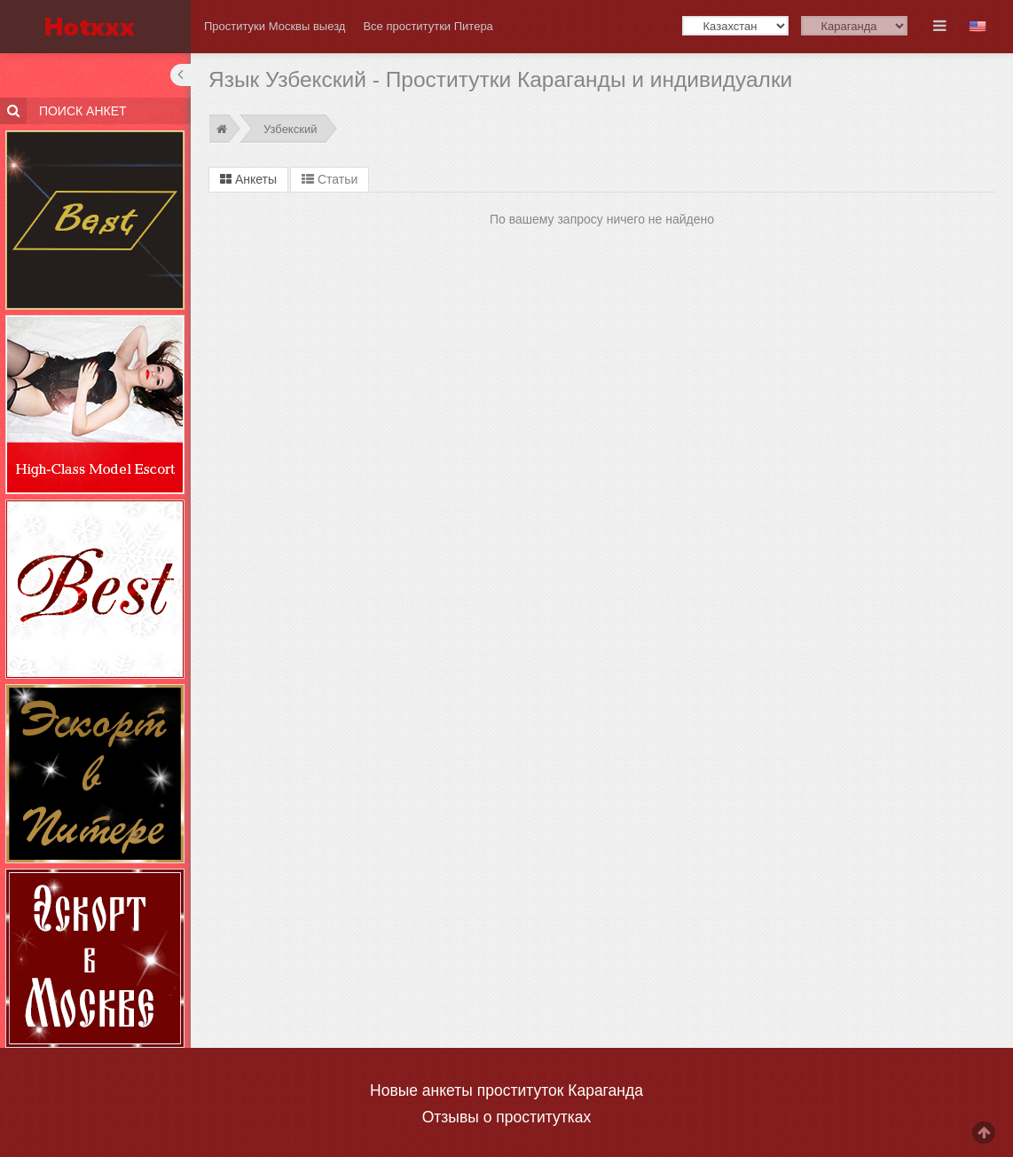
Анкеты (248, 179)
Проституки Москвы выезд (274, 26)
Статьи (329, 179)
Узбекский (290, 129)
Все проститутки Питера (427, 26)
